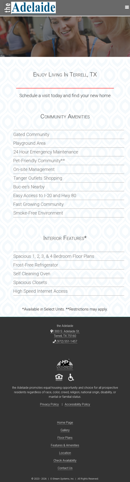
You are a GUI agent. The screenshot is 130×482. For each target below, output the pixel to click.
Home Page (65, 422)
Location (65, 453)
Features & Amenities (65, 445)
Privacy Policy (49, 404)
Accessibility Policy (77, 404)
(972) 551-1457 (65, 341)
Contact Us (65, 468)
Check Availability (65, 460)
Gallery (65, 430)
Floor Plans (65, 438)
